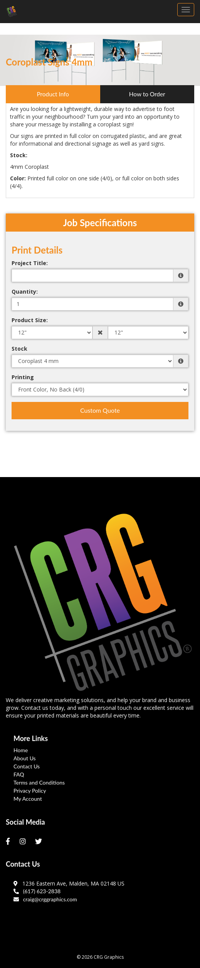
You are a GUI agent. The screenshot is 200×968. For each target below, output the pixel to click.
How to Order (147, 94)
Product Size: (30, 320)
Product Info (53, 94)
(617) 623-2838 (37, 891)
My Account (27, 798)
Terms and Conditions (39, 782)
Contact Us (26, 766)
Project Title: (30, 263)
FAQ (18, 774)
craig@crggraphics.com (45, 899)
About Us (24, 758)
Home (20, 750)
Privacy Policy (29, 790)
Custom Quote (100, 410)
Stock (19, 348)
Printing (23, 377)
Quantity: (25, 291)
